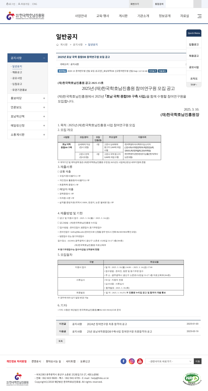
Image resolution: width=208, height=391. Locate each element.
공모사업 (194, 67)
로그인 (10, 4)
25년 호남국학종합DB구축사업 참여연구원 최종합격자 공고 (119, 331)
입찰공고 (194, 44)
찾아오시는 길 (53, 361)
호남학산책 (18, 116)
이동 (197, 361)
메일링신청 (18, 125)
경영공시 (36, 361)
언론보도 (16, 107)
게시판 (123, 15)
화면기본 (145, 4)
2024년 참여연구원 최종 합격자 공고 (107, 324)
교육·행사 (102, 15)
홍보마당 (16, 98)
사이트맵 (71, 361)
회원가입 (23, 4)
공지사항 (16, 58)
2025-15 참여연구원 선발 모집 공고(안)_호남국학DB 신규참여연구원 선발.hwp (102, 70)
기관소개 (143, 15)
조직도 (194, 78)
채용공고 (194, 56)
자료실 (184, 15)
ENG (34, 4)
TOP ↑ (194, 84)
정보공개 (164, 15)
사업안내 (81, 15)
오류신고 (85, 361)
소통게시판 (18, 134)
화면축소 (149, 4)
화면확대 (141, 4)
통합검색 (159, 4)
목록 (60, 341)
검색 (197, 4)
